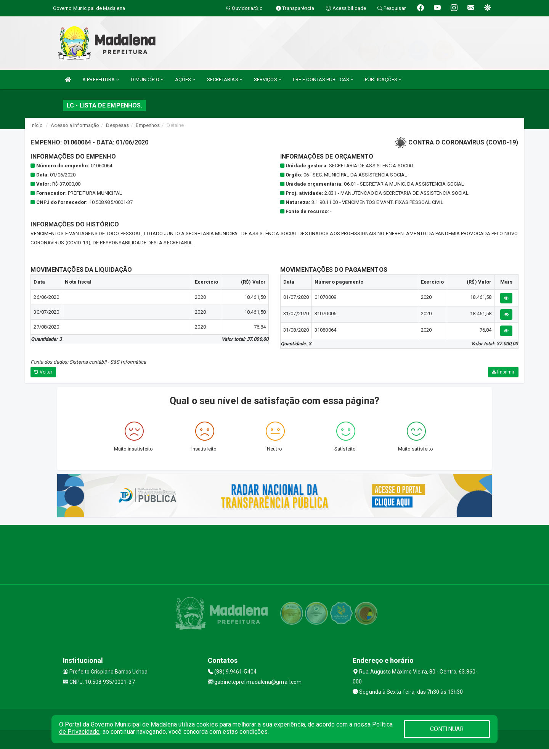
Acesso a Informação (75, 125)
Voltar (43, 372)
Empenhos (148, 125)
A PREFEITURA (100, 79)
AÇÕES (185, 79)
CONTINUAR (447, 729)
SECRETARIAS (224, 79)
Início (36, 125)
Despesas (117, 125)
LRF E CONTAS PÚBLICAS (323, 79)
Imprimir (503, 372)
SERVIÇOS (267, 79)
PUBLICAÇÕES (383, 79)
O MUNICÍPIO (147, 79)
